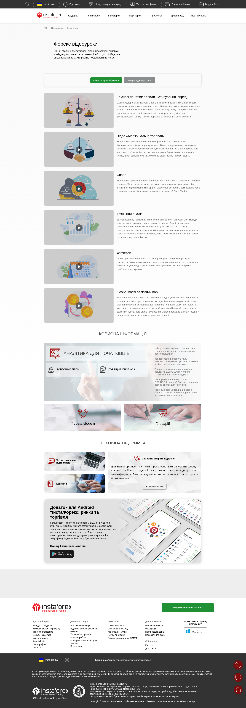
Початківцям (93, 15)
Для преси (150, 648)
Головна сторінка (154, 625)
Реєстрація (150, 628)
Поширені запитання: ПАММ (122, 638)
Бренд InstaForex (104, 660)
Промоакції (156, 15)
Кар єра (149, 645)
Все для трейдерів (42, 625)
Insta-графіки (39, 644)
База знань (76, 646)
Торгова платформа (43, 632)
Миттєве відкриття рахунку (46, 628)
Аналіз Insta (39, 641)
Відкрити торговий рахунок (106, 80)
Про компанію (198, 15)
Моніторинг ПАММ (117, 632)
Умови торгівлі (40, 638)
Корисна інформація (80, 634)
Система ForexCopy (118, 628)
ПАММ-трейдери (116, 635)
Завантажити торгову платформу (195, 622)
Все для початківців (80, 625)
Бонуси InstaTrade (42, 635)
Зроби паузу (177, 15)
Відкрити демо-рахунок (139, 80)
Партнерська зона (154, 632)
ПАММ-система (116, 625)
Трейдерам (72, 15)
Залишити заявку (154, 486)
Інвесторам (114, 15)
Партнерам (135, 15)
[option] (122, 80)
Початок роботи (78, 637)
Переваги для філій (155, 635)
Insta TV (37, 647)
